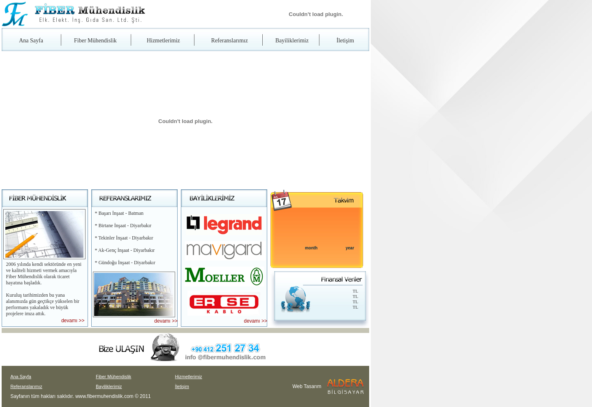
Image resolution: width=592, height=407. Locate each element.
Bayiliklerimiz (292, 40)
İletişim (345, 40)
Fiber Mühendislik (95, 40)
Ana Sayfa (31, 40)
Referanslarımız (229, 40)
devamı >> (73, 320)
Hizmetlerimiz (163, 40)
